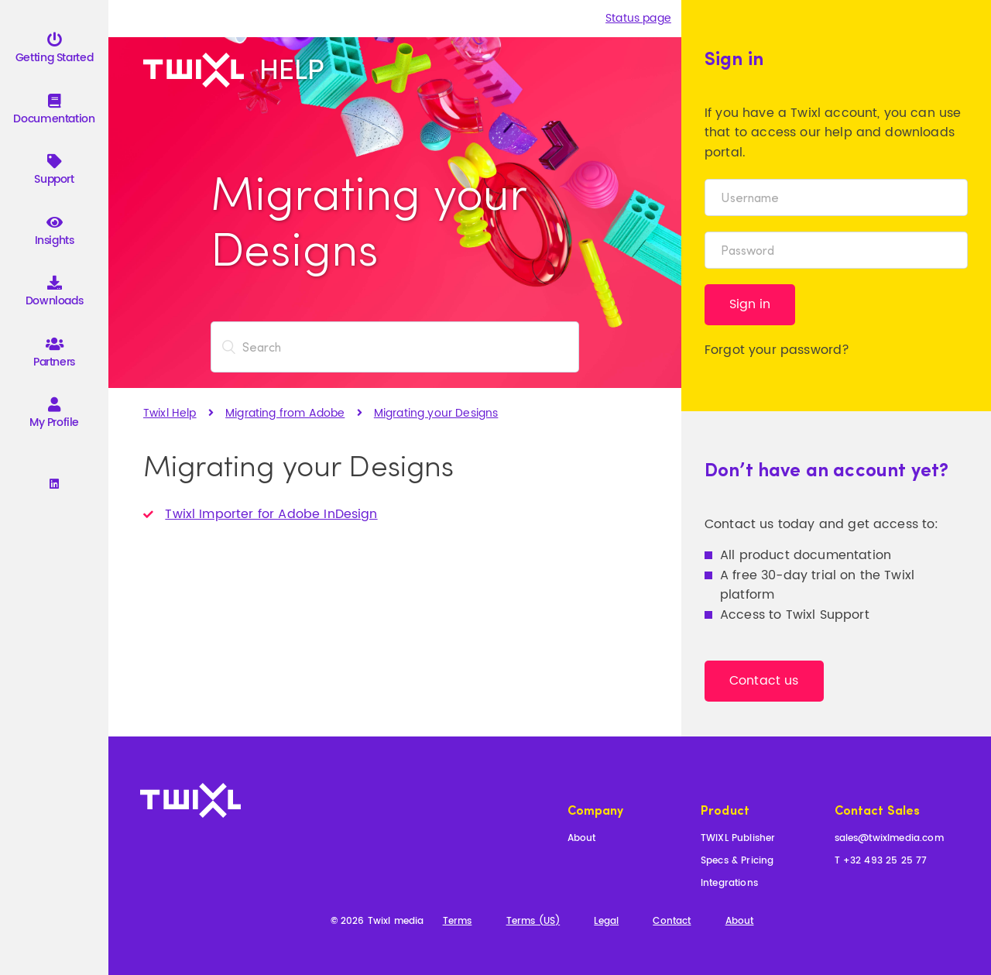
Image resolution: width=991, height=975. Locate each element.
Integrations (729, 884)
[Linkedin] (54, 484)
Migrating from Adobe (285, 413)
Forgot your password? (777, 350)
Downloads (55, 294)
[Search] (395, 346)
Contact (672, 922)
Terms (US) (533, 922)
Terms (457, 922)
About (582, 839)
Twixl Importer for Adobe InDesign (271, 514)
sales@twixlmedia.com (889, 839)
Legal (606, 922)
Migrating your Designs (436, 413)
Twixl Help (170, 413)
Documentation (53, 112)
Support (54, 172)
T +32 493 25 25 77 (881, 861)
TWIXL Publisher (738, 839)
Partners (54, 355)
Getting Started (54, 51)
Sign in (749, 304)
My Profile (54, 415)
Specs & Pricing (737, 861)
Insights (54, 233)
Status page (638, 18)
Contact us (764, 681)
